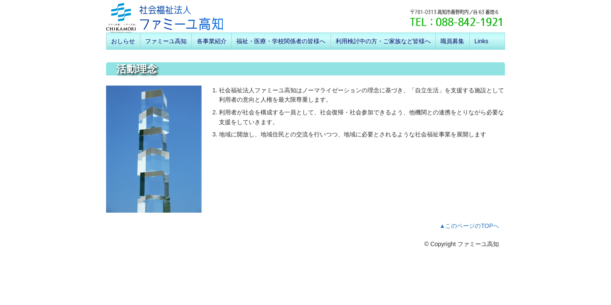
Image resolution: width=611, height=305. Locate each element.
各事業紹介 (212, 41)
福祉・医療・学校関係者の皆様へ (280, 41)
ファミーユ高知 (166, 41)
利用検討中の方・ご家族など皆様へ (383, 41)
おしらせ (123, 41)
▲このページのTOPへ (469, 225)
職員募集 (452, 41)
